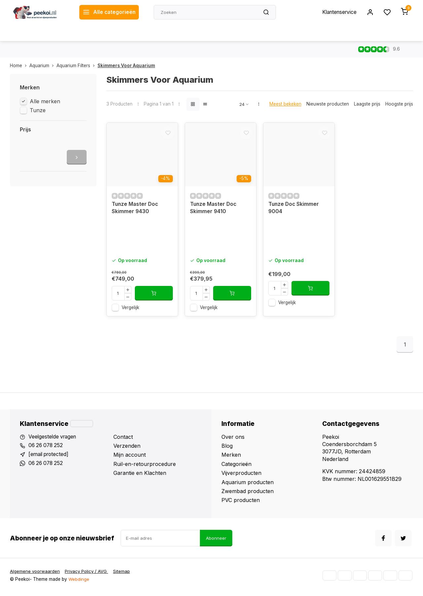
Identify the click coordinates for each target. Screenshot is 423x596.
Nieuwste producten (327, 104)
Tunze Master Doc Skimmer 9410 (214, 210)
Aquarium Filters (77, 65)
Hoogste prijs (399, 104)
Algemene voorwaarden (35, 574)
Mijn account (129, 457)
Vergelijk (130, 310)
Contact (123, 439)
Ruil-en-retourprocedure (144, 466)
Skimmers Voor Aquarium (126, 65)
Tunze (38, 110)
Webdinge (78, 582)
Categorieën (236, 466)
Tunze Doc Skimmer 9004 (294, 210)
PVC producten (240, 502)
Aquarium (43, 65)
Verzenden (126, 448)
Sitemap (124, 574)
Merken (231, 457)
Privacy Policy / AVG (88, 574)
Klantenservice (338, 12)
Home (19, 65)
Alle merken (45, 101)
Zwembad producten (247, 493)
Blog (227, 448)
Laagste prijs (367, 104)
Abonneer (216, 541)
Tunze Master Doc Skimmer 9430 (136, 210)
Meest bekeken (285, 104)
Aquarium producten (247, 484)
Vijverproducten (241, 475)
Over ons (233, 439)
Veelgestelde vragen (53, 439)
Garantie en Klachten (139, 475)
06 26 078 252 (46, 448)
